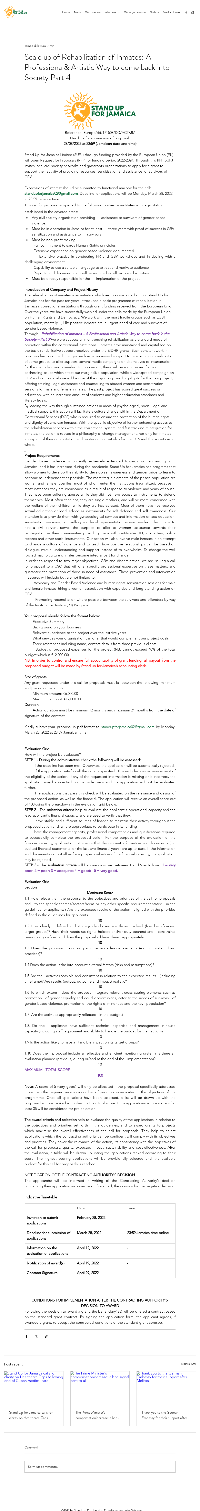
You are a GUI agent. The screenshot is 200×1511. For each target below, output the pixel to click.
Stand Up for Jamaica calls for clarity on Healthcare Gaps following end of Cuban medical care (32, 1415)
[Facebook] (186, 12)
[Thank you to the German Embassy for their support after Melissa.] (166, 1388)
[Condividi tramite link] (46, 1336)
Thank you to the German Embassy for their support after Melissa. (164, 1415)
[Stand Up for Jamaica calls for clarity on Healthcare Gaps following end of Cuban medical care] (33, 1388)
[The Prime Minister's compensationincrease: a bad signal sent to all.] (100, 1388)
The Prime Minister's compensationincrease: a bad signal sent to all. (96, 1415)
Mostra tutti (188, 1363)
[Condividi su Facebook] (26, 1336)
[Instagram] (192, 12)
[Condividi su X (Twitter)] (36, 1336)
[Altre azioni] (173, 45)
